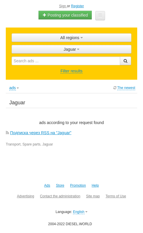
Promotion (78, 185)
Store (60, 185)
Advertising (25, 196)
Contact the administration (60, 196)
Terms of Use (116, 196)
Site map (93, 196)
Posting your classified (65, 15)
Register (77, 6)
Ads (47, 185)
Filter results (71, 71)
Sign (63, 6)
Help (95, 185)
